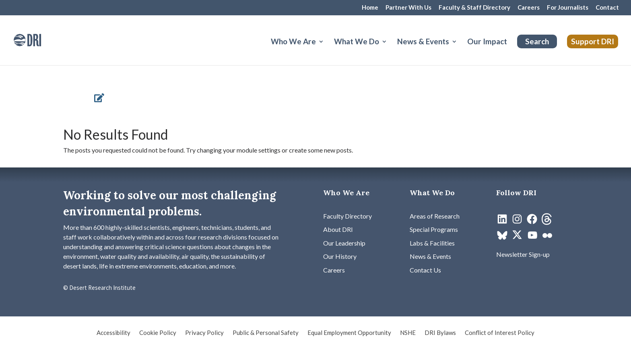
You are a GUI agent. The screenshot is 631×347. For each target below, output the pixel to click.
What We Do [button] (356, 42)
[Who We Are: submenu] (328, 51)
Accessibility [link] (113, 333)
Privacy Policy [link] (204, 333)
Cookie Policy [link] (157, 333)
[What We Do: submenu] (391, 51)
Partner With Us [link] (408, 7)
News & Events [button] (423, 42)
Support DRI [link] (592, 41)
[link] (38, 39)
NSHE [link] (408, 333)
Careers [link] (529, 7)
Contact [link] (607, 7)
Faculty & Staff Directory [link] (474, 7)
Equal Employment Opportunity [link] (349, 333)
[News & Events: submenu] (461, 51)
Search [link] (537, 41)
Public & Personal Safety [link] (266, 333)
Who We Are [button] (293, 42)
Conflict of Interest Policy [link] (499, 333)
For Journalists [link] (567, 7)
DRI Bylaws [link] (440, 333)
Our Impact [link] (487, 42)
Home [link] (370, 7)
